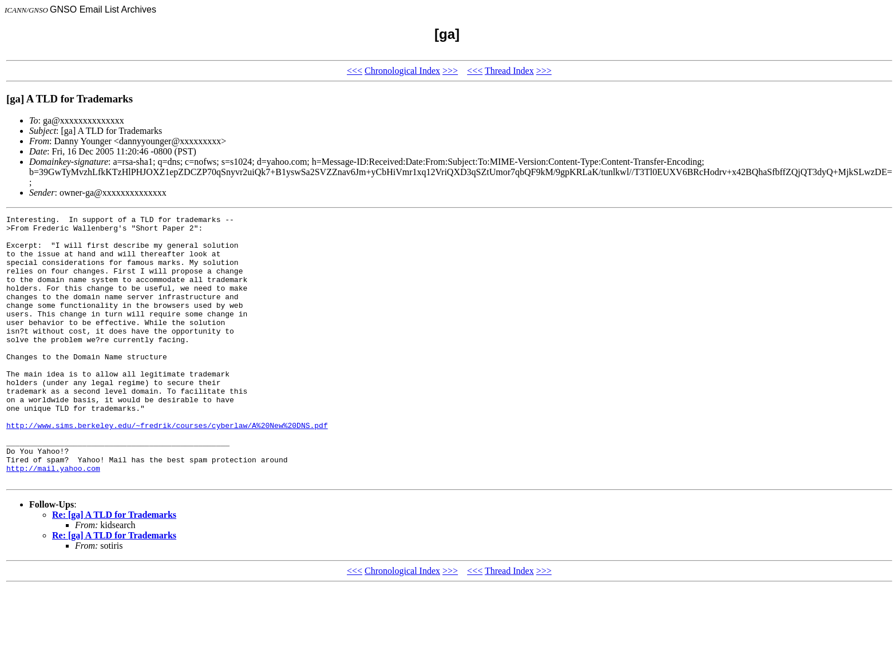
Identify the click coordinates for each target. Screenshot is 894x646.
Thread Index (509, 71)
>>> (450, 71)
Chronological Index (402, 71)
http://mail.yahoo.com (53, 519)
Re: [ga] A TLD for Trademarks (114, 568)
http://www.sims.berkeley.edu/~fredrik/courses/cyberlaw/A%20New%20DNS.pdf (167, 468)
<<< (354, 71)
